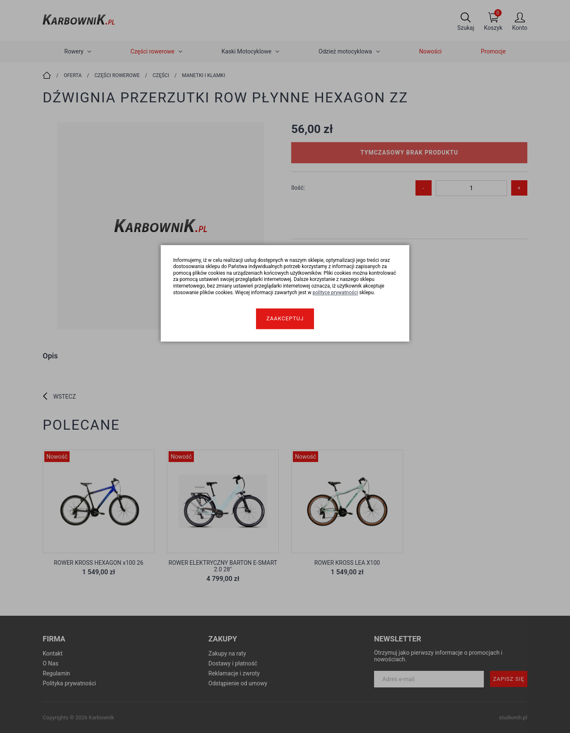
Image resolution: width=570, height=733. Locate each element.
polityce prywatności (335, 292)
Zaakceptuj (285, 319)
